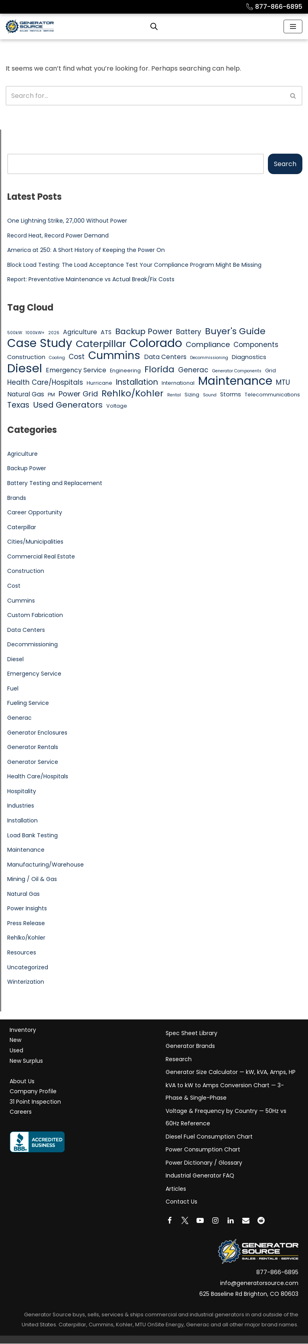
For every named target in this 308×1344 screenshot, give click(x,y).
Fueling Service (28, 703)
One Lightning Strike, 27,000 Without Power (67, 221)
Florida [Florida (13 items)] (159, 369)
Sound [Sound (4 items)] (210, 395)
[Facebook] (169, 1220)
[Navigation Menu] (293, 26)
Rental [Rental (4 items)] (174, 395)
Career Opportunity (34, 513)
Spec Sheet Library (191, 1033)
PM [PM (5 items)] (51, 394)
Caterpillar (21, 527)
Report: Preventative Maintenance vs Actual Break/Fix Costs (90, 280)
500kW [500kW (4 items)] (14, 333)
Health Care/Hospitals (37, 777)
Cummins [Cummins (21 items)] (114, 355)
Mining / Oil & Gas (32, 880)
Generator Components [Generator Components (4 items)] (236, 371)
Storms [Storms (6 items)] (230, 394)
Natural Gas (23, 894)
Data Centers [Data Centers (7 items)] (165, 357)
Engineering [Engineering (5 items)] (125, 370)
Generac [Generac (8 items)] (193, 370)
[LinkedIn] (230, 1220)
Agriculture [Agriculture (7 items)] (80, 332)
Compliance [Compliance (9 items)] (208, 344)
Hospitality (21, 792)
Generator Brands (190, 1047)
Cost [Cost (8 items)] (77, 356)
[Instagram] (215, 1220)
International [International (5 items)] (178, 383)
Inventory (23, 1030)
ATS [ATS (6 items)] (106, 332)
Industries (20, 806)
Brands (16, 498)
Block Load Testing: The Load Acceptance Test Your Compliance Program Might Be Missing (134, 265)
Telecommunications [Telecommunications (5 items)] (272, 394)
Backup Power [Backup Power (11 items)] (143, 332)
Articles (176, 1189)
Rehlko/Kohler (26, 938)
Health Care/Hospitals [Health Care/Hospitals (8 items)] (45, 383)
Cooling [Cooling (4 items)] (57, 358)
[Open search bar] (154, 26)
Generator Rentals (32, 747)
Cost (13, 586)
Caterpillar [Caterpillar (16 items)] (101, 344)
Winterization (25, 983)
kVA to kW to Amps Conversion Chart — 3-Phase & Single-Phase (225, 1092)
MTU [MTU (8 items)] (283, 383)
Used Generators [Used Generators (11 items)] (68, 405)
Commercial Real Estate (41, 556)
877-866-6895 (273, 7)
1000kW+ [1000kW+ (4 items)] (35, 333)
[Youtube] (200, 1220)
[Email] (245, 1220)
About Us (22, 1082)
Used (16, 1051)
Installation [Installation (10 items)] (137, 383)
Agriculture (22, 454)
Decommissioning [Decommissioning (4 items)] (209, 358)
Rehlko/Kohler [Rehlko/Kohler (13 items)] (132, 393)
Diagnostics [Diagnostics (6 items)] (249, 357)
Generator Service (32, 762)
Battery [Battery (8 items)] (188, 332)
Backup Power (26, 469)
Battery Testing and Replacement (54, 483)
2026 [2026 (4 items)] (53, 333)
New (15, 1041)
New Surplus (26, 1061)
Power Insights (27, 909)
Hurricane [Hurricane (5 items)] (99, 383)
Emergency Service (34, 674)
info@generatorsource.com (259, 1283)
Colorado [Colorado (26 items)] (156, 343)
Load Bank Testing (32, 836)
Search (285, 164)
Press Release (26, 924)
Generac (19, 718)
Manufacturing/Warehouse (45, 865)
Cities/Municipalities (35, 542)
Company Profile (33, 1092)
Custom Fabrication (35, 615)
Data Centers (26, 630)
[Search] (145, 96)
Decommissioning (32, 645)
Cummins (21, 601)
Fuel (12, 689)
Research (179, 1060)
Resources (21, 953)
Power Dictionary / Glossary (204, 1163)
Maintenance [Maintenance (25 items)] (235, 381)
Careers (21, 1112)
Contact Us (181, 1202)
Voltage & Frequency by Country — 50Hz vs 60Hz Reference (226, 1117)
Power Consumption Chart (203, 1150)
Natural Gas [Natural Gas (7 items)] (25, 394)
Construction (25, 571)
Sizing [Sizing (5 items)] (191, 394)
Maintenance (26, 850)
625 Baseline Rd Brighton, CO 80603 (248, 1294)
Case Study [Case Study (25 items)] (39, 343)
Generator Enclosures (37, 733)
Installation (22, 821)
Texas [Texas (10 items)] (18, 405)
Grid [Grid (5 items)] (270, 370)
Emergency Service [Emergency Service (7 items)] (76, 370)
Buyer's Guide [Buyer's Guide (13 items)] (235, 331)
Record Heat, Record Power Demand (58, 235)
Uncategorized (27, 968)
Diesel (15, 660)
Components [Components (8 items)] (255, 344)
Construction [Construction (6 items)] (26, 357)
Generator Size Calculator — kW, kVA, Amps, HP (231, 1073)
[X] (184, 1220)
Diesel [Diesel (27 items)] (24, 368)
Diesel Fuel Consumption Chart (209, 1137)
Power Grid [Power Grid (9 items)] (78, 394)
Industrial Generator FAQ (200, 1176)
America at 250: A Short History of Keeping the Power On (86, 250)
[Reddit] (261, 1220)
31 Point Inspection (35, 1102)
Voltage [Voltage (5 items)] (116, 406)
